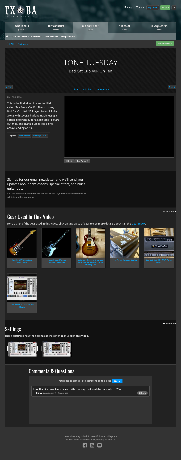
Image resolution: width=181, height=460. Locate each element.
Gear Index (36, 36)
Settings (88, 89)
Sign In (153, 7)
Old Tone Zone (19, 36)
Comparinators (68, 36)
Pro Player (82, 161)
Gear (76, 89)
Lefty (69, 161)
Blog (128, 7)
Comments (103, 89)
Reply (142, 393)
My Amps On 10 (40, 135)
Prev (9, 87)
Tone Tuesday (51, 36)
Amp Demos (24, 135)
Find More (23, 43)
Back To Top (171, 211)
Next (172, 87)
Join (165, 7)
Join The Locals (165, 43)
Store (139, 7)
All (11, 44)
